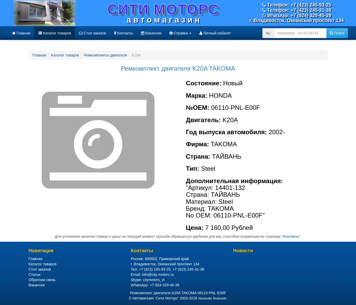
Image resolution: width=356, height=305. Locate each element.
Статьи (34, 274)
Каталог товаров (54, 33)
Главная (21, 33)
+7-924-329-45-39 (164, 285)
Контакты (123, 33)
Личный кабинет (215, 33)
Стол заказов (92, 33)
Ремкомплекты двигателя (105, 55)
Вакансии (151, 33)
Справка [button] (180, 33)
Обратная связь (42, 280)
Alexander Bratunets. (212, 298)
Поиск (337, 33)
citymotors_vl (153, 280)
